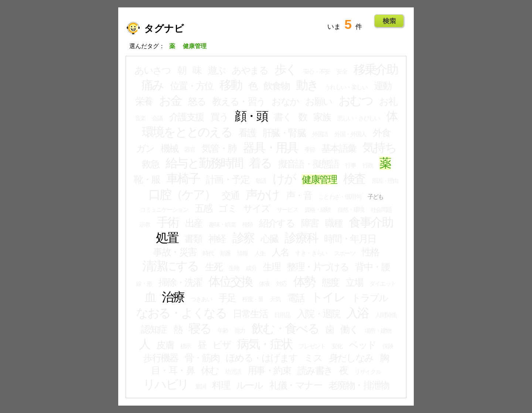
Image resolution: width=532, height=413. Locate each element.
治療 (173, 297)
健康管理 (319, 179)
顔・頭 (251, 116)
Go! (389, 21)
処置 (167, 238)
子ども (375, 197)
